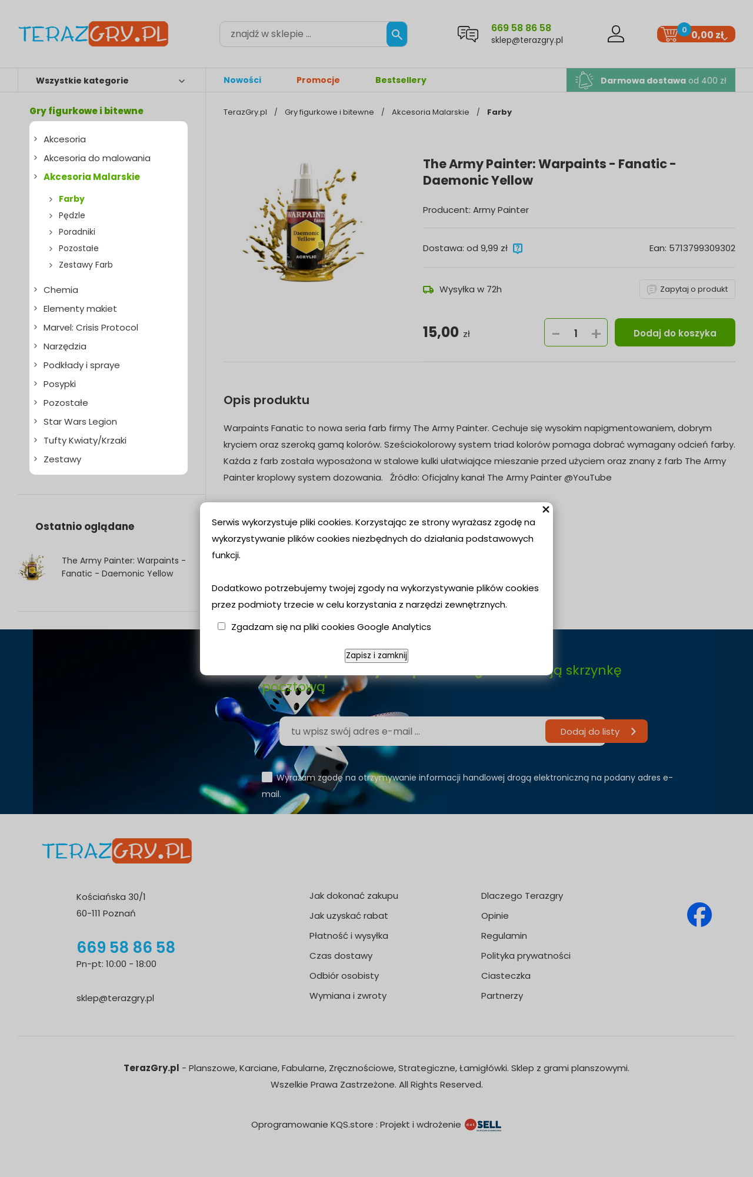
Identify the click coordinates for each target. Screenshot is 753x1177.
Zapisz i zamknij (376, 655)
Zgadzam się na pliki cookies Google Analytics (331, 627)
